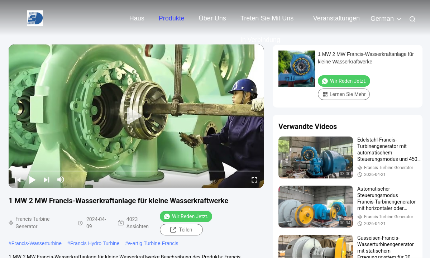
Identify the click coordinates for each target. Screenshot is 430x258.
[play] (136, 116)
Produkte (172, 18)
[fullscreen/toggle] (254, 179)
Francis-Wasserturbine (36, 243)
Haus (136, 18)
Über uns (212, 18)
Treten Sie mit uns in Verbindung (266, 22)
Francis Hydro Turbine (95, 243)
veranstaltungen (336, 18)
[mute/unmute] (61, 179)
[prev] (18, 179)
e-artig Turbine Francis (153, 243)
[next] (46, 179)
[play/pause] (32, 179)
